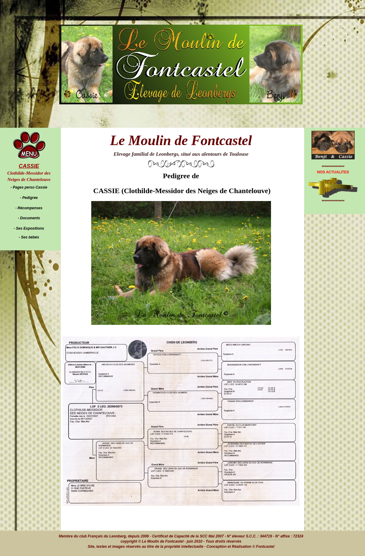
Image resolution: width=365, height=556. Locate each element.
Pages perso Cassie (30, 187)
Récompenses (30, 208)
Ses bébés (30, 237)
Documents (30, 218)
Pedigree (30, 198)
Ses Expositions (30, 228)
